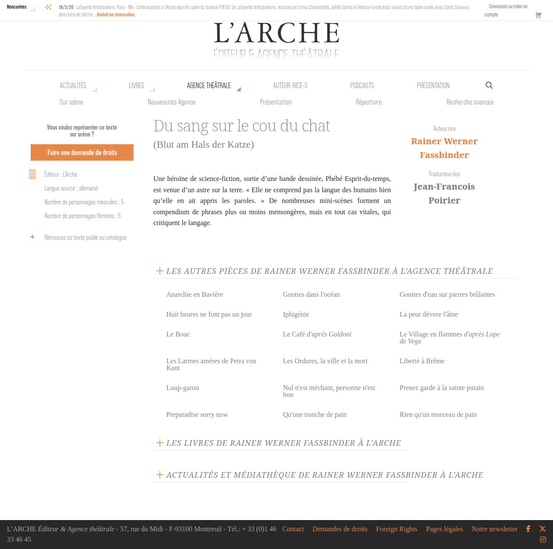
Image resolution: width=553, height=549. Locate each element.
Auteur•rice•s (290, 85)
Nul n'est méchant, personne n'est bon (329, 391)
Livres (136, 85)
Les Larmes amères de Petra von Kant (211, 364)
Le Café (317, 334)
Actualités (73, 85)
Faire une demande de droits (82, 152)
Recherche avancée (470, 102)
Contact (293, 529)
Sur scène (71, 102)
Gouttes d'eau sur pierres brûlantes (447, 294)
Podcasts (362, 85)
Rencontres (16, 6)
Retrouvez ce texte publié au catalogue (76, 236)
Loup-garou (182, 387)
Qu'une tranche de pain (314, 414)
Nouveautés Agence (172, 102)
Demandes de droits (339, 529)
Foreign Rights (397, 529)
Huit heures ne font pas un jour (209, 314)
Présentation (276, 102)
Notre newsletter (495, 529)
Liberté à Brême (422, 361)
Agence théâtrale (209, 85)
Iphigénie (296, 314)
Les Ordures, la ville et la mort (325, 361)
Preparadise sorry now (197, 414)
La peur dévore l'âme (429, 314)
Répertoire (369, 102)
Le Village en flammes (450, 337)
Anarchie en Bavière (194, 294)
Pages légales (444, 529)
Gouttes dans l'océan (311, 294)
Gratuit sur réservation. (116, 14)
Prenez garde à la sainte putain (442, 387)
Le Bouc (178, 334)
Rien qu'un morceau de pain (438, 414)
